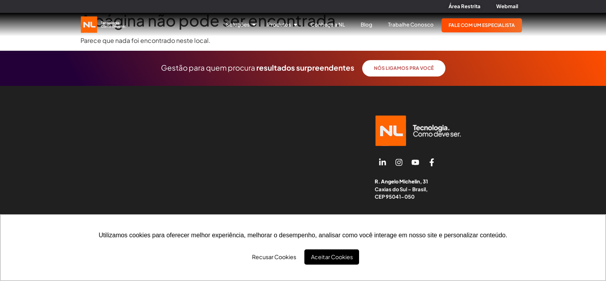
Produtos (282, 24)
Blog (366, 24)
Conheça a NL (328, 24)
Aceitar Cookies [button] (332, 256)
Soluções (241, 24)
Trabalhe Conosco (411, 24)
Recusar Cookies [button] (274, 256)
